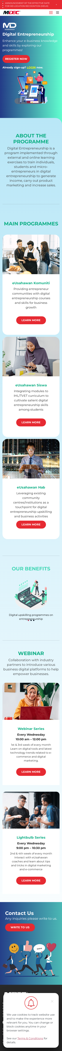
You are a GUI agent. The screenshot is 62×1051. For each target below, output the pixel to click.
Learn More (31, 320)
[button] (28, 620)
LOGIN (31, 67)
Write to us (20, 927)
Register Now (16, 58)
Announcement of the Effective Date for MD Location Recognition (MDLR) (27, 4)
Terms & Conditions (30, 1038)
